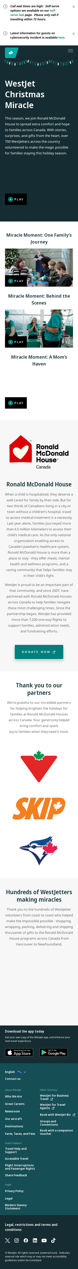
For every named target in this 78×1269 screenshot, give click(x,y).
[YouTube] (44, 1240)
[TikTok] (53, 1240)
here (61, 37)
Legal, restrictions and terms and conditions (31, 1227)
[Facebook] (25, 1240)
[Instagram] (16, 1240)
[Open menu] (70, 50)
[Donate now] (39, 652)
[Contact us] (12, 1078)
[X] (7, 1240)
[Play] (39, 186)
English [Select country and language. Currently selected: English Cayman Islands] (15, 1072)
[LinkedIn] (34, 1240)
